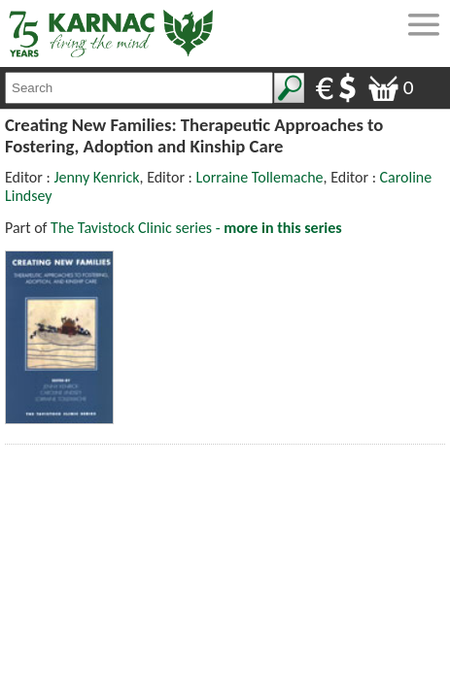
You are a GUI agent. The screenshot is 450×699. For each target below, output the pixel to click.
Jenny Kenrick (96, 177)
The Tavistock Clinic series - (196, 227)
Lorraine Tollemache (260, 177)
